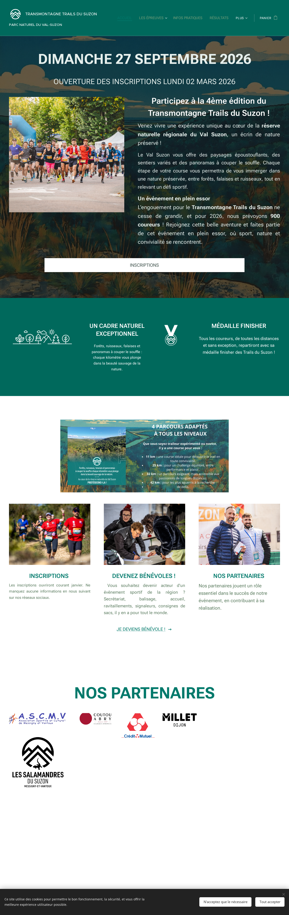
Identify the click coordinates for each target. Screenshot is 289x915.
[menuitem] (130, 18)
